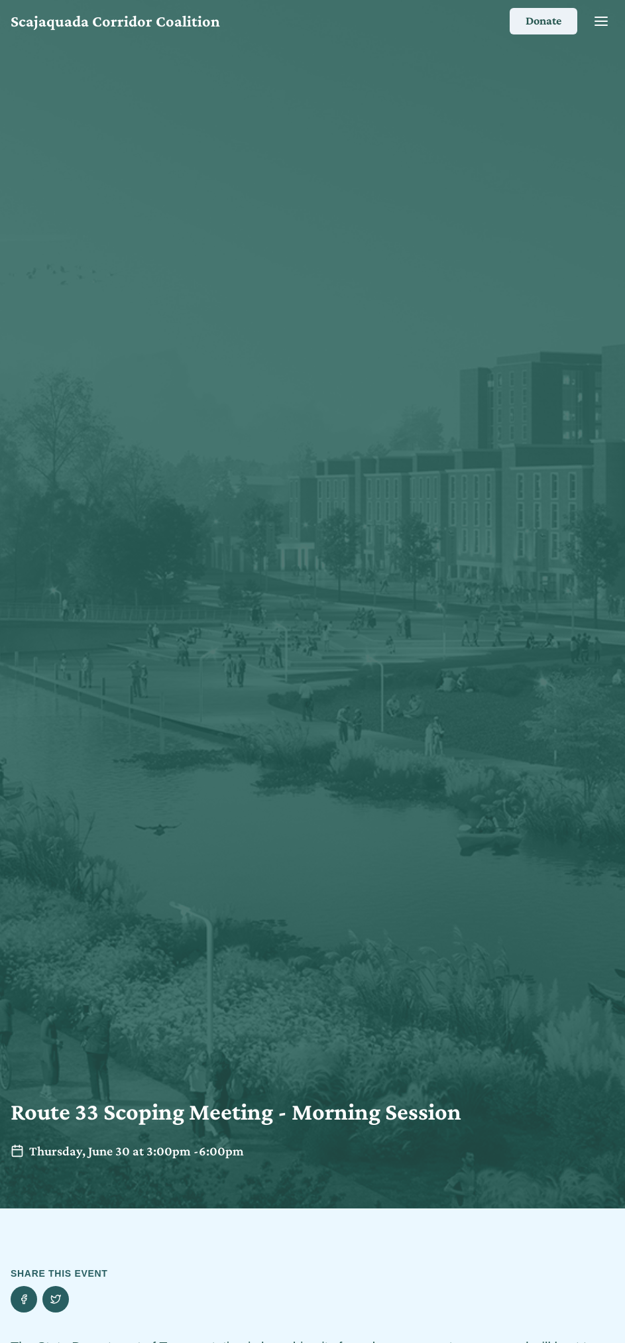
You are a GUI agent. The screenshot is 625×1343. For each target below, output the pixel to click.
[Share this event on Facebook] (24, 1299)
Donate (543, 20)
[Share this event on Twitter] (55, 1299)
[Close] (601, 21)
